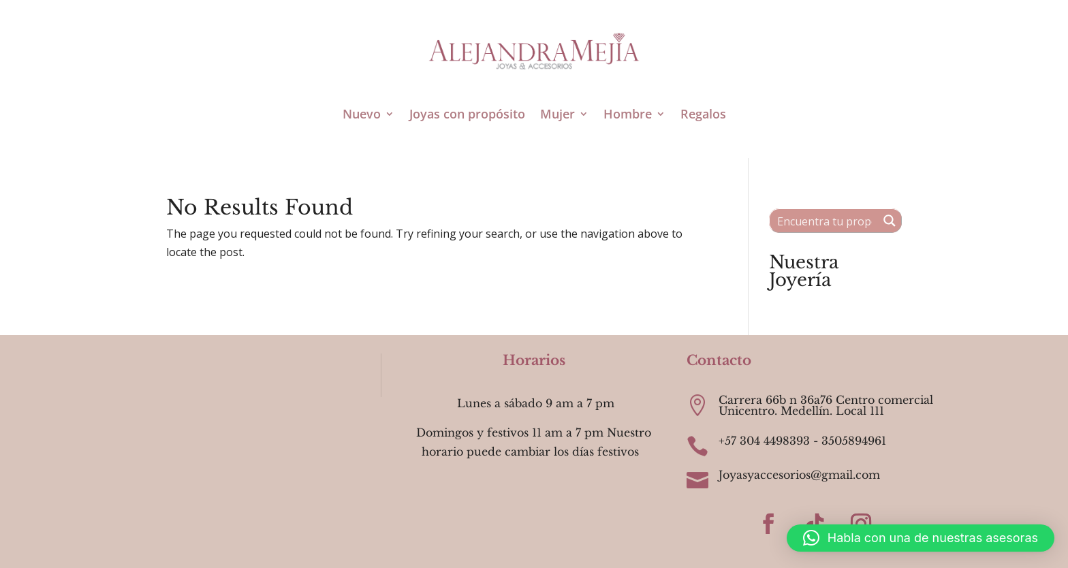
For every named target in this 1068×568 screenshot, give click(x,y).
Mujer (557, 114)
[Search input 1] (824, 220)
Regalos (703, 114)
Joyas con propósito (467, 114)
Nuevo (362, 114)
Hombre (627, 114)
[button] (920, 538)
